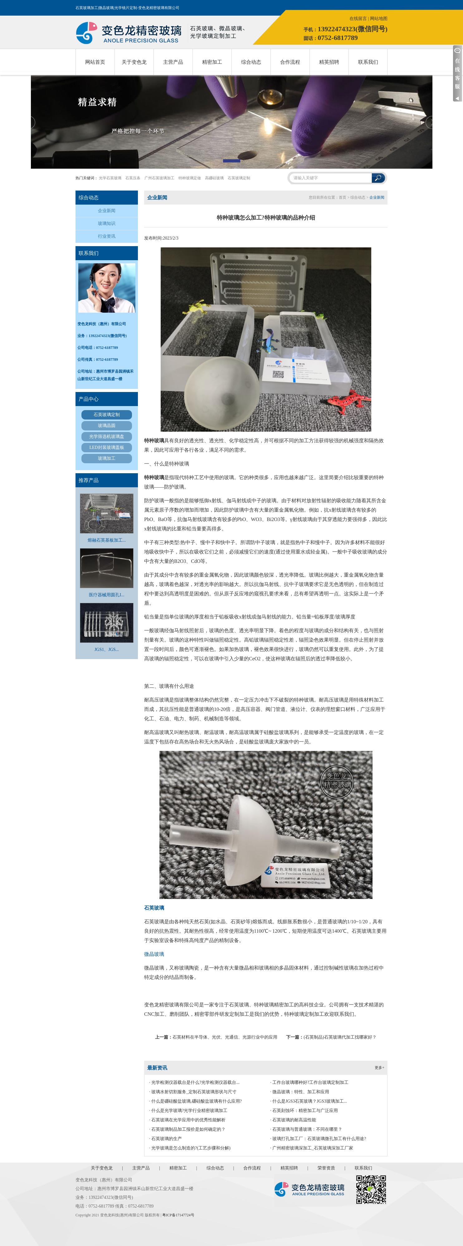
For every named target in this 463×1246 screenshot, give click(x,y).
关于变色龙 (134, 62)
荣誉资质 (326, 1168)
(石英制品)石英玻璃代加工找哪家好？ (340, 1037)
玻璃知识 (106, 223)
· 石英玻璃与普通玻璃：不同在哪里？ (306, 1129)
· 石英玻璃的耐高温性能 (293, 1120)
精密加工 (212, 62)
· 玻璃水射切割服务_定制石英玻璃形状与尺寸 (192, 1092)
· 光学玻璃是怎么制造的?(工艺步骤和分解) (190, 1148)
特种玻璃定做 (189, 178)
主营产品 (173, 62)
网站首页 (95, 62)
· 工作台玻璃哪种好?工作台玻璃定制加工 (309, 1082)
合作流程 (290, 62)
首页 (342, 197)
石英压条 (132, 178)
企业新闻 (106, 210)
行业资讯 (106, 236)
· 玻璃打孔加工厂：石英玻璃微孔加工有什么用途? (318, 1138)
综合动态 (251, 62)
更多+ (379, 1067)
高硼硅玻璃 (214, 178)
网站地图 (378, 18)
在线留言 (358, 18)
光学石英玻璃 (110, 178)
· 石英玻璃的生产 (165, 1138)
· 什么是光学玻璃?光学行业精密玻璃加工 (188, 1110)
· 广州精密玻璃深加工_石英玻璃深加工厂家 (311, 1148)
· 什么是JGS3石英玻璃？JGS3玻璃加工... (308, 1101)
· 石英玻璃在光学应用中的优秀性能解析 (187, 1120)
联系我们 (368, 62)
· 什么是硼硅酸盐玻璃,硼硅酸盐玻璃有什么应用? (195, 1101)
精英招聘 (329, 62)
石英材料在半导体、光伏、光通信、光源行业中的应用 (225, 1037)
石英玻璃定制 (239, 178)
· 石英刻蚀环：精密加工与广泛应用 (304, 1110)
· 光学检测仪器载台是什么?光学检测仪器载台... (194, 1082)
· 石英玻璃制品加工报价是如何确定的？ (187, 1129)
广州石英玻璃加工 (159, 178)
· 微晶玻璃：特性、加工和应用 (299, 1092)
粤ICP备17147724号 (178, 1215)
